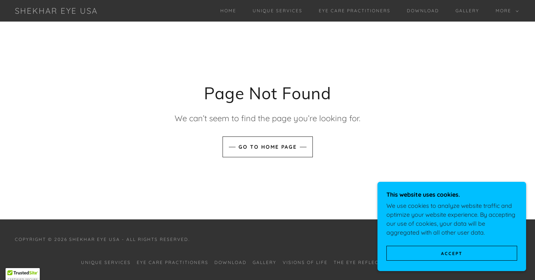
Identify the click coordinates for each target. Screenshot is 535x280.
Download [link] (423, 10)
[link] (56, 11)
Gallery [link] (467, 10)
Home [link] (228, 10)
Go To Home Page (268, 147)
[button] (505, 10)
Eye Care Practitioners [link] (354, 10)
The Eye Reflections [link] (364, 262)
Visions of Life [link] (305, 262)
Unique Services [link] (277, 10)
